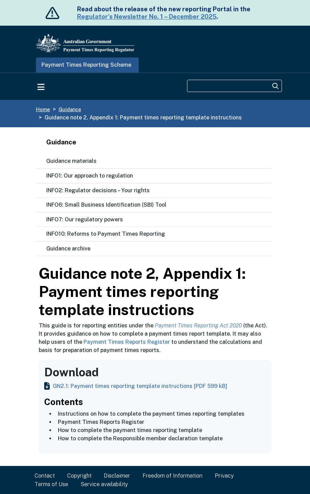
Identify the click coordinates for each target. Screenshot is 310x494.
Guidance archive (68, 248)
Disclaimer (117, 475)
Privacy (224, 475)
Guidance (70, 109)
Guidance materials (71, 161)
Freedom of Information (172, 475)
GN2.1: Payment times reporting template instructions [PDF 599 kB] (135, 386)
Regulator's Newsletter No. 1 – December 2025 (146, 16)
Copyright (79, 475)
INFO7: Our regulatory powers (84, 219)
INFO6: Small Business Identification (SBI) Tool (106, 205)
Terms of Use (51, 484)
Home (43, 109)
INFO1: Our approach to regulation (89, 175)
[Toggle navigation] (41, 86)
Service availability (104, 484)
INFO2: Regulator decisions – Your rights (98, 190)
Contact (45, 475)
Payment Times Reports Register (127, 342)
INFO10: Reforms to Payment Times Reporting (105, 234)
